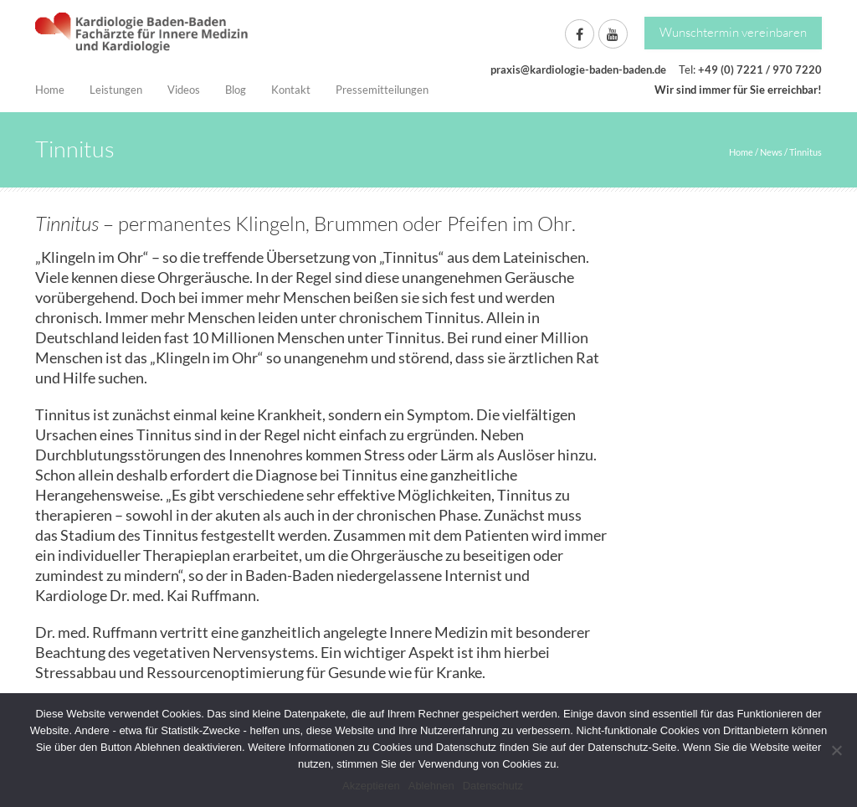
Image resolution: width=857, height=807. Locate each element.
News (771, 151)
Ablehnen (431, 785)
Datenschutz (493, 785)
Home (49, 89)
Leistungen (116, 89)
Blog (235, 89)
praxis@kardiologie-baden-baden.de (578, 69)
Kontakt (290, 89)
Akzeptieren (371, 785)
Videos (183, 89)
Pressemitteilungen (382, 89)
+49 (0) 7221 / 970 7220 (760, 69)
